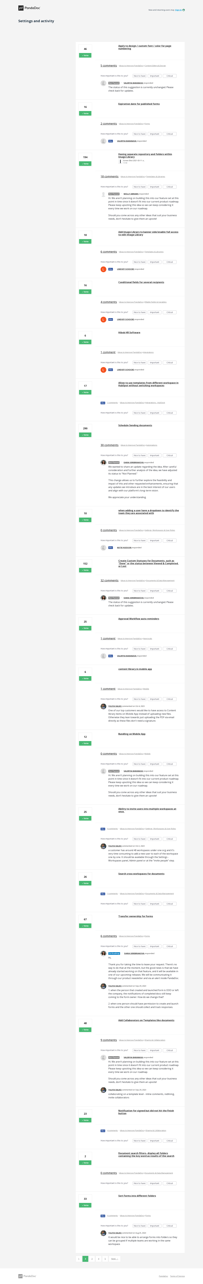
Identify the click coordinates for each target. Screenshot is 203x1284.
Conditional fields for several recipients (141, 282)
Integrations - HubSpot (155, 402)
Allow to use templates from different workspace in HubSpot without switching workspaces (148, 384)
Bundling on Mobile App (131, 733)
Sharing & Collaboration (155, 1040)
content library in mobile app (135, 669)
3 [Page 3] (92, 1258)
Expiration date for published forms (139, 103)
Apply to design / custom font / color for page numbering (144, 47)
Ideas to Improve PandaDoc (131, 65)
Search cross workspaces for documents (141, 873)
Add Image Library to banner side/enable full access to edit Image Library (148, 233)
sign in (178, 10)
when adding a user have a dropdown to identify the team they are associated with (148, 512)
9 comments (109, 1040)
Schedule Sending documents (135, 425)
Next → (114, 1258)
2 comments (109, 123)
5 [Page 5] (105, 1258)
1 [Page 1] (78, 1258)
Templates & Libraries (155, 176)
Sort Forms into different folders (137, 1195)
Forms (147, 123)
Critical (171, 76)
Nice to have (140, 76)
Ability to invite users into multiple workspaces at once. (147, 810)
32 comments (110, 580)
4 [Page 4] (98, 1258)
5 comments (109, 65)
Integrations (148, 352)
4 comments (109, 302)
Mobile (146, 688)
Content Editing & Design (155, 65)
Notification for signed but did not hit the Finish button (146, 1112)
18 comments (110, 176)
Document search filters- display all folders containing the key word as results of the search (146, 1155)
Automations (151, 445)
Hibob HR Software (129, 332)
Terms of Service (177, 1276)
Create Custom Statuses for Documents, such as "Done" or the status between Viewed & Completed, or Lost (148, 563)
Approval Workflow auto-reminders (138, 618)
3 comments (112, 893)
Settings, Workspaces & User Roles (160, 530)
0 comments (109, 530)
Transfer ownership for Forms (135, 916)
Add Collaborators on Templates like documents (146, 1020)
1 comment (108, 352)
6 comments (109, 252)
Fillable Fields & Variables (156, 302)
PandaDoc (163, 1276)
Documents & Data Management (160, 580)
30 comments (110, 445)
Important (155, 76)
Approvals (147, 638)
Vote (86, 55)
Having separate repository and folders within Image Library (145, 155)
